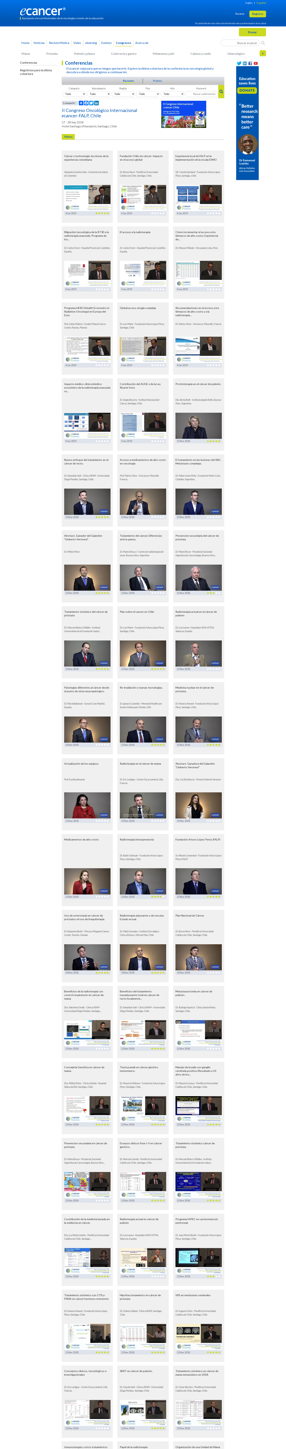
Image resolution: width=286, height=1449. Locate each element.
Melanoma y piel (163, 53)
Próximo (157, 80)
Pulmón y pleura (84, 53)
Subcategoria (99, 88)
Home (25, 42)
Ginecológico (236, 53)
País (148, 88)
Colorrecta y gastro (124, 53)
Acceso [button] (239, 13)
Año (172, 88)
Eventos (106, 42)
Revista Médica (59, 42)
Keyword (201, 88)
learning (91, 42)
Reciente (128, 80)
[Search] (263, 43)
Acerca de (141, 42)
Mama (25, 53)
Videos (68, 136)
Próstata (52, 53)
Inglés (249, 2)
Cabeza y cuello (200, 53)
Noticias (39, 42)
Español (261, 2)
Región (123, 88)
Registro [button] (257, 13)
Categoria (74, 88)
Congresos (123, 42)
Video (77, 42)
